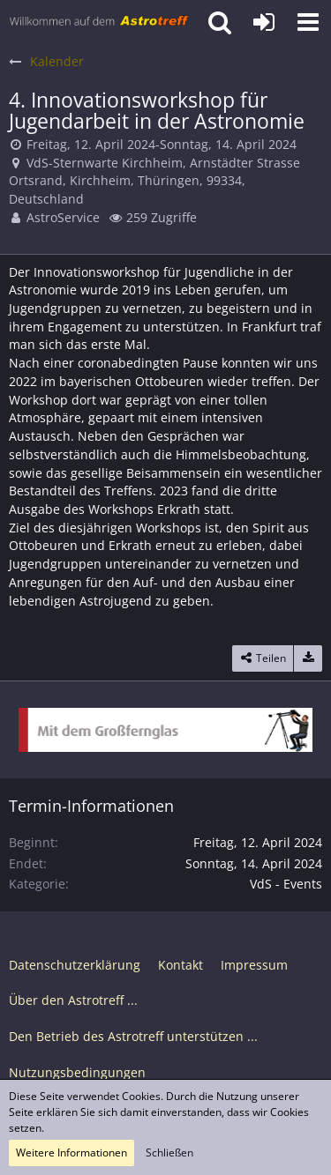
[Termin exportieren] (308, 658)
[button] (308, 22)
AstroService (63, 217)
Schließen (169, 1152)
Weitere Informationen (71, 1152)
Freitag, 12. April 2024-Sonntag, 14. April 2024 (161, 144)
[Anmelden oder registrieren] (264, 22)
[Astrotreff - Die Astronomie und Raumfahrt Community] (99, 22)
